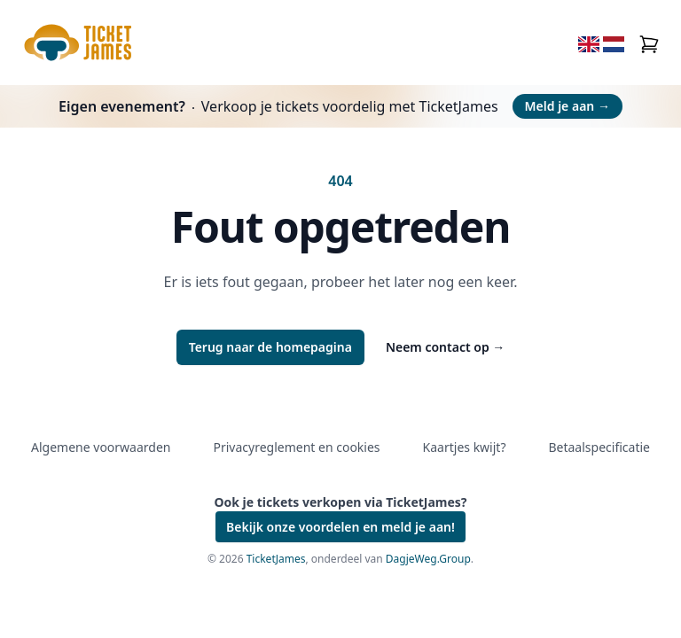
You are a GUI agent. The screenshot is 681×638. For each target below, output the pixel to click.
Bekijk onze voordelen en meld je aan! (340, 526)
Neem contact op (445, 346)
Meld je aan (567, 105)
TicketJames (276, 558)
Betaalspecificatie (598, 447)
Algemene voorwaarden (100, 447)
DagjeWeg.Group (428, 558)
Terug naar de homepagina (270, 346)
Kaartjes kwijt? (464, 447)
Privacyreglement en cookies (296, 447)
